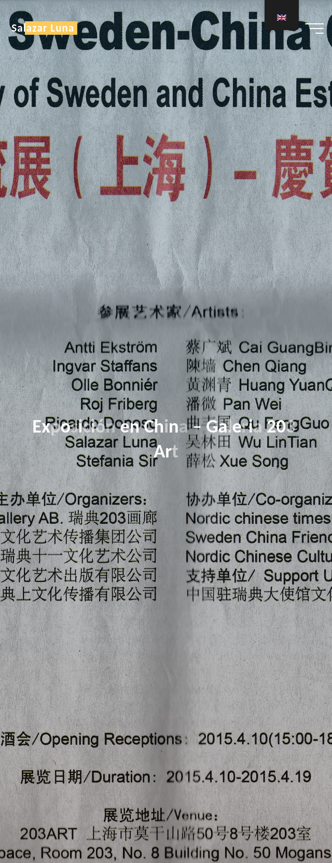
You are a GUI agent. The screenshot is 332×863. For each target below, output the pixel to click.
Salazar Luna (42, 28)
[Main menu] (314, 28)
